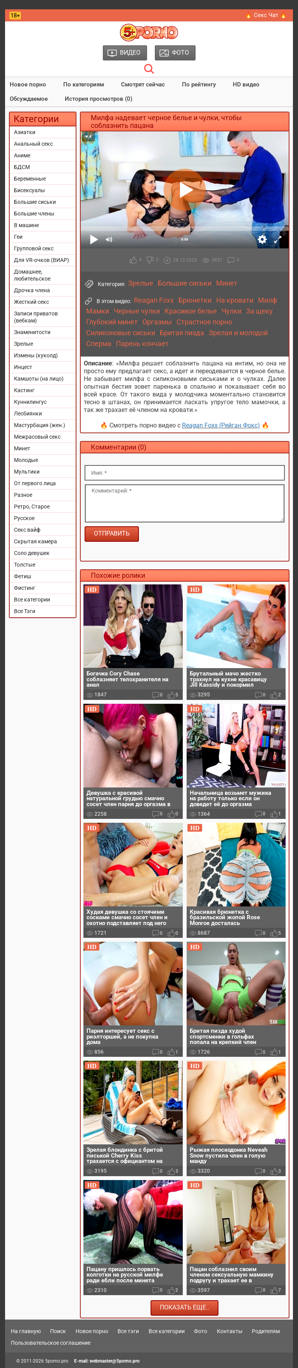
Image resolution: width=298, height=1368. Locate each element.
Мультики (27, 472)
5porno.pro (56, 1361)
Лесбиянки (28, 413)
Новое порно (28, 84)
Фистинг (24, 588)
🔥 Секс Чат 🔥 (266, 15)
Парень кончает (142, 344)
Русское (24, 518)
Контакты (230, 1331)
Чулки (231, 311)
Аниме (22, 155)
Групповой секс (34, 248)
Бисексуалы (29, 190)
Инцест (23, 367)
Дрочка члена (32, 290)
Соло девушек (32, 553)
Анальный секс (33, 144)
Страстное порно (204, 322)
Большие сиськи (35, 202)
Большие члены (34, 213)
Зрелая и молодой (238, 333)
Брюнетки (194, 300)
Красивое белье (191, 311)
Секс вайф (27, 530)
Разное (23, 495)
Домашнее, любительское (32, 275)
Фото (200, 1331)
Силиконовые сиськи (120, 333)
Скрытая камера (35, 541)
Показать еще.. (184, 1307)
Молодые (26, 460)
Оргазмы (157, 322)
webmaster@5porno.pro (115, 1361)
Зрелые (23, 344)
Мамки (97, 311)
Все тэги (128, 1331)
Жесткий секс (31, 302)
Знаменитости (32, 332)
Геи (18, 237)
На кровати (234, 300)
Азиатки (24, 132)
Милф (267, 300)
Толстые (24, 565)
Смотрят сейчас (143, 84)
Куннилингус (30, 402)
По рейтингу (199, 84)
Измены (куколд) (36, 355)
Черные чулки (137, 311)
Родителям (266, 1331)
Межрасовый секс (37, 437)
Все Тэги (24, 611)
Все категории (32, 599)
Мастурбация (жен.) (39, 425)
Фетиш (22, 576)
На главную (26, 1331)
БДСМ (22, 167)
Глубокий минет (112, 322)
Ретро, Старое (32, 506)
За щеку (259, 311)
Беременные (30, 179)
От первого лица (35, 483)
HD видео (246, 84)
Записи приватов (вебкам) (36, 317)
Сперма (98, 344)
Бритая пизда (182, 333)
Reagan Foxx (154, 300)
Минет (22, 448)
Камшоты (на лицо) (39, 379)
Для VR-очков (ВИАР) (41, 260)
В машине (26, 225)
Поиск (58, 1331)
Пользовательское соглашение (50, 1343)
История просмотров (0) (98, 98)
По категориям (83, 84)
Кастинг (24, 390)
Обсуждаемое (29, 98)
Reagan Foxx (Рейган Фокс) (221, 425)
